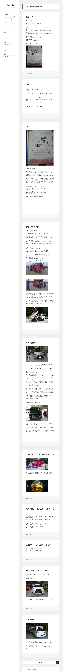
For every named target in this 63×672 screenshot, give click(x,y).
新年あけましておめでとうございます (40, 510)
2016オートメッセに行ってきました (40, 454)
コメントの (6, 56)
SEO (5, 40)
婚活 (5, 42)
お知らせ (5, 32)
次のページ (57, 662)
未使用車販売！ (32, 619)
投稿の (6, 54)
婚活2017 (5, 39)
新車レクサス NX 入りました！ (39, 570)
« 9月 (7, 25)
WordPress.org (6, 58)
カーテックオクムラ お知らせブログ (9, 6)
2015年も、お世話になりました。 (39, 545)
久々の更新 (6, 46)
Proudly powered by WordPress (31, 669)
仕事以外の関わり (7, 44)
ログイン (5, 52)
